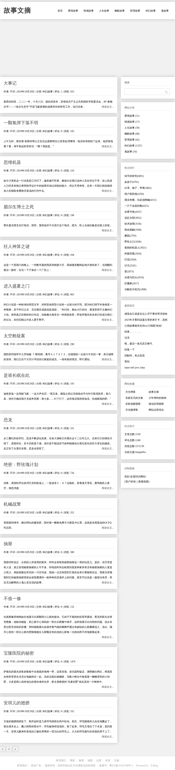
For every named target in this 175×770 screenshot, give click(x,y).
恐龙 (8, 420)
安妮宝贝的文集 (134, 398)
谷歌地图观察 (133, 404)
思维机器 (12, 162)
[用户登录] (130, 481)
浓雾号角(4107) (132, 211)
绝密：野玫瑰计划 (21, 464)
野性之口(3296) (132, 241)
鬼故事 (165, 10)
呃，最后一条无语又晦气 (138, 343)
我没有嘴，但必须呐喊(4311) (140, 200)
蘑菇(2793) (130, 235)
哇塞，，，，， (133, 331)
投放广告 (36, 765)
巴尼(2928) (130, 259)
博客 (72, 760)
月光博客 (130, 392)
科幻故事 (151, 10)
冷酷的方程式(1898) (135, 289)
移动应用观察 (156, 404)
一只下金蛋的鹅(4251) (136, 206)
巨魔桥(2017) (131, 283)
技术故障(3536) (132, 223)
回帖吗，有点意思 (134, 355)
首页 (60, 10)
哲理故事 (135, 10)
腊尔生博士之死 (19, 207)
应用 (107, 760)
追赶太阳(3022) (132, 217)
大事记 (10, 83)
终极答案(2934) (132, 253)
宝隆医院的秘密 (19, 653)
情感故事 (89, 10)
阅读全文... (108, 106)
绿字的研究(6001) (134, 176)
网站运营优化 (156, 410)
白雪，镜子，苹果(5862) (137, 188)
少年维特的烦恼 (157, 398)
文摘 (116, 760)
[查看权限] (143, 481)
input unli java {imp (134, 367)
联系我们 (61, 760)
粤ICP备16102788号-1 (121, 765)
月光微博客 (131, 410)
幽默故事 (120, 10)
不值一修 (12, 598)
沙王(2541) (130, 265)
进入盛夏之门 (17, 286)
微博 (81, 760)
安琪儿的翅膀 (17, 703)
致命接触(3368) (132, 229)
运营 (98, 760)
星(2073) (129, 271)
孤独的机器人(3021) (135, 247)
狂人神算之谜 (17, 246)
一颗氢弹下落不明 (21, 122)
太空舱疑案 (14, 335)
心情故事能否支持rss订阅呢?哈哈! (143, 325)
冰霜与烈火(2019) (134, 277)
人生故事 (104, 10)
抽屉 (8, 543)
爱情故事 (73, 10)
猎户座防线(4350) (134, 194)
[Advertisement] (87, 48)
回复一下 (129, 349)
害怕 (127, 361)
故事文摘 (17, 10)
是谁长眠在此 (17, 375)
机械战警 (12, 504)
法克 (127, 337)
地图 (90, 760)
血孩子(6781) (131, 182)
